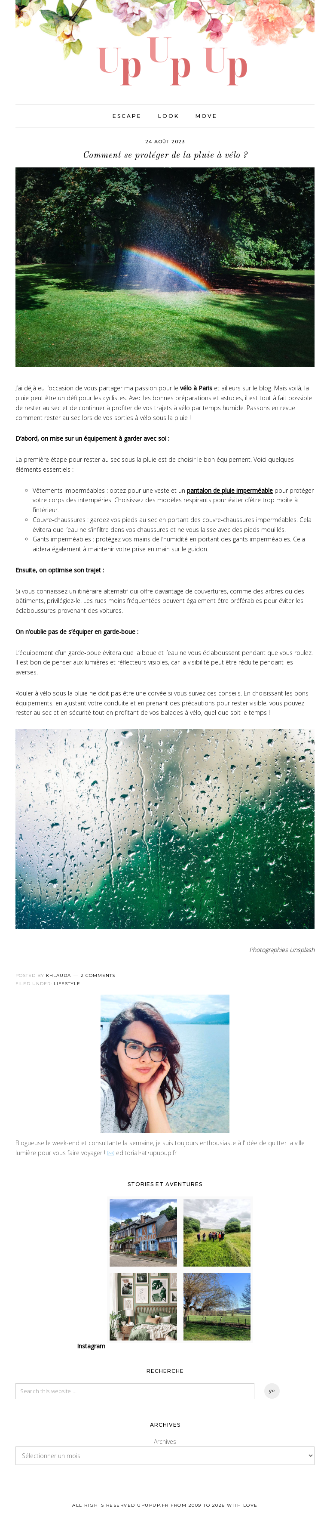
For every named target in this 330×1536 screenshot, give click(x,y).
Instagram (91, 1347)
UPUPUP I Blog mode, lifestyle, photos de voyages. (165, 43)
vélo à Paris (196, 389)
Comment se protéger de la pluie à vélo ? (165, 156)
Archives (165, 1442)
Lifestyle (67, 984)
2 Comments (98, 976)
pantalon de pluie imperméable (230, 491)
